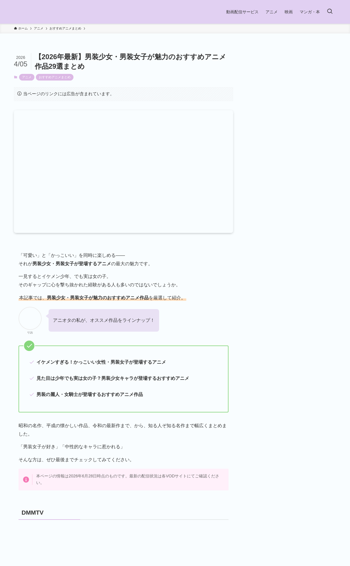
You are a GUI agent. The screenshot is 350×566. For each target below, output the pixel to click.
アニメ (27, 77)
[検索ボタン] (329, 12)
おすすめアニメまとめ (55, 77)
